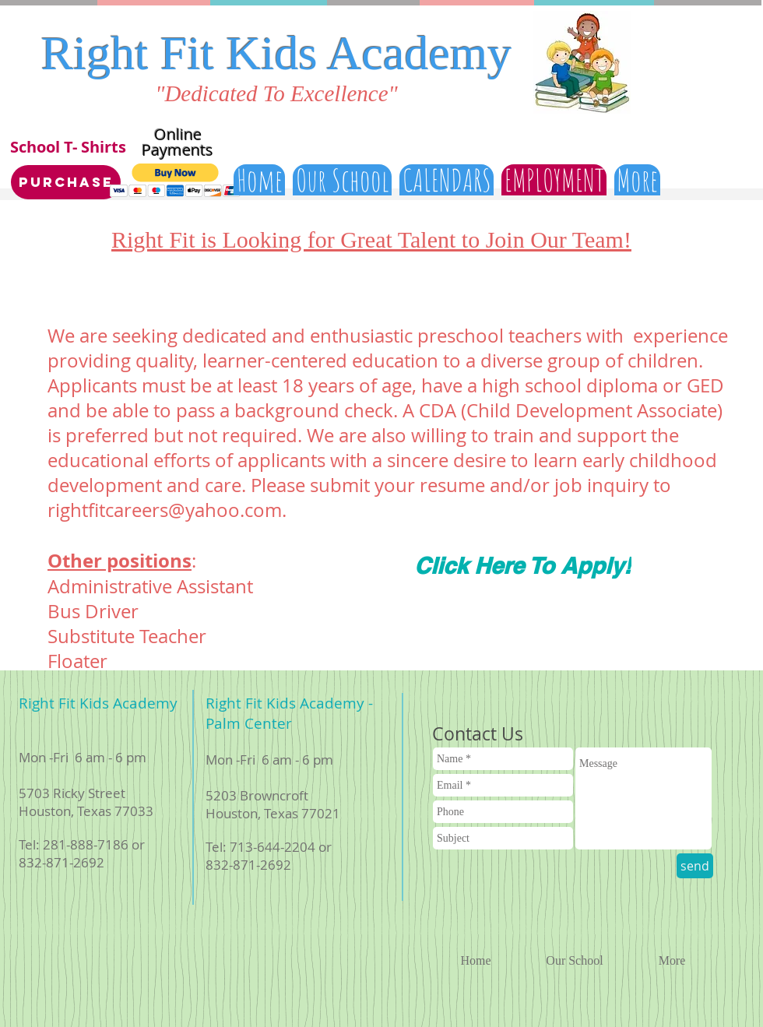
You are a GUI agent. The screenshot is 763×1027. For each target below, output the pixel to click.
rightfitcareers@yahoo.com (164, 510)
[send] (695, 865)
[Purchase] (66, 182)
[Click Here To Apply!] (522, 565)
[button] (175, 180)
